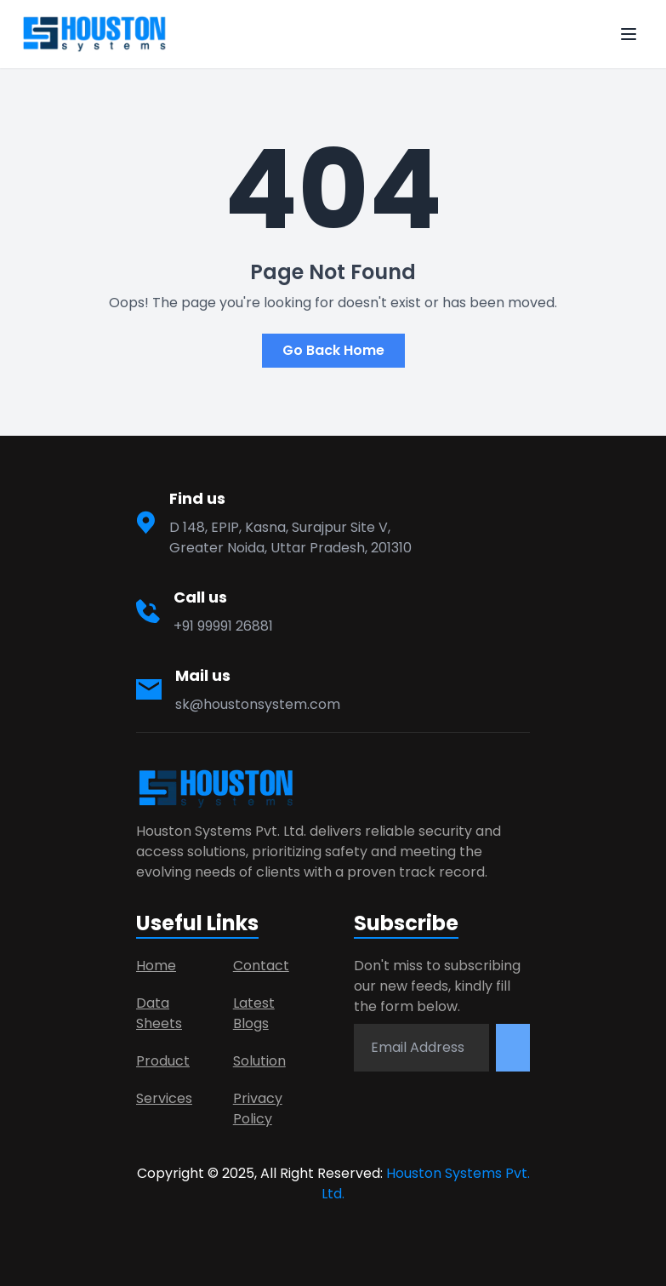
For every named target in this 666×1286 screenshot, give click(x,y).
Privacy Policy (257, 1109)
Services (164, 1098)
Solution (259, 1061)
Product (163, 1061)
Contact (261, 965)
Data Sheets (159, 1013)
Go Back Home (333, 350)
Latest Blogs (254, 1013)
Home (156, 965)
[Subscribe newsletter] (513, 1048)
